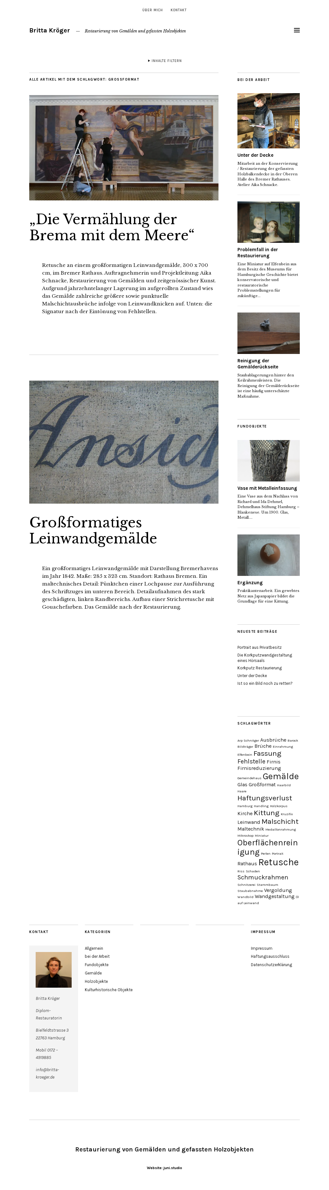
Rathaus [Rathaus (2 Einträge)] (247, 863)
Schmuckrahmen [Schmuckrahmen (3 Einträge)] (262, 877)
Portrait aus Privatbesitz (259, 647)
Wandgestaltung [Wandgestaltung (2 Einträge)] (275, 896)
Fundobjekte (97, 964)
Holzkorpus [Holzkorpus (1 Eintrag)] (279, 806)
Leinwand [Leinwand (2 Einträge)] (248, 822)
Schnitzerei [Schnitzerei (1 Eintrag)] (246, 885)
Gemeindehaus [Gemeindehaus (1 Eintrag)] (249, 778)
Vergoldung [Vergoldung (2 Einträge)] (278, 890)
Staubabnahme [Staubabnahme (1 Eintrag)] (250, 891)
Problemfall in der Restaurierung (257, 253)
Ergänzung (250, 583)
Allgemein (94, 948)
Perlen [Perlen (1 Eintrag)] (266, 853)
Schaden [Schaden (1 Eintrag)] (253, 871)
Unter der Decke (255, 155)
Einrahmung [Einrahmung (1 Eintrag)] (283, 747)
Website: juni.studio (164, 1168)
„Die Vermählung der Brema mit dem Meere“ (111, 227)
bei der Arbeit (97, 956)
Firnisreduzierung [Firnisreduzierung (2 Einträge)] (259, 768)
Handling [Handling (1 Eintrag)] (261, 806)
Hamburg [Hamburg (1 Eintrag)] (245, 806)
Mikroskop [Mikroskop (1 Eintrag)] (245, 835)
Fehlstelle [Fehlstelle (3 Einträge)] (251, 761)
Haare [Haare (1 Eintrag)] (241, 791)
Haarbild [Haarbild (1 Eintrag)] (284, 785)
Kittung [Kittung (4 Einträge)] (267, 812)
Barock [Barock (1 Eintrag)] (293, 740)
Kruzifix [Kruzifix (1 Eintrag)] (287, 814)
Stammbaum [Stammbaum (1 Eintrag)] (267, 885)
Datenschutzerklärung (271, 964)
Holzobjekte (96, 981)
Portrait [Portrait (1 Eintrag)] (277, 853)
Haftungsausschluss (270, 956)
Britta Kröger (49, 30)
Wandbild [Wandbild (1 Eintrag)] (245, 897)
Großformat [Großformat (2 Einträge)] (262, 784)
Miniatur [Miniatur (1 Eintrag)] (262, 835)
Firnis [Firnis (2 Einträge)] (273, 762)
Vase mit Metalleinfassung (267, 488)
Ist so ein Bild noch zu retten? (265, 683)
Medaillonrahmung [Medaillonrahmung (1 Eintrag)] (280, 829)
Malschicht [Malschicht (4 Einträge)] (280, 821)
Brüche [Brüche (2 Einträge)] (262, 746)
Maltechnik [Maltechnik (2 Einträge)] (250, 829)
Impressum (261, 948)
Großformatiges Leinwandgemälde (93, 530)
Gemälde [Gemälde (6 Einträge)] (281, 776)
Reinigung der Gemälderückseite (257, 364)
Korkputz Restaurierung (259, 668)
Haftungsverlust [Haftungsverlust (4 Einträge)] (264, 798)
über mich (152, 10)
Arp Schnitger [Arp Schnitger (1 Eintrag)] (248, 740)
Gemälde (93, 973)
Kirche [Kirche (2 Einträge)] (245, 813)
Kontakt (179, 10)
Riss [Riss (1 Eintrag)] (241, 871)
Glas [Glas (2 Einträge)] (242, 784)
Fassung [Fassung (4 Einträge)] (267, 753)
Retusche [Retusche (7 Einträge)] (278, 862)
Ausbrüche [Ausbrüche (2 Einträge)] (273, 740)
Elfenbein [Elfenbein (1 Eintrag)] (244, 755)
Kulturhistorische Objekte (109, 989)
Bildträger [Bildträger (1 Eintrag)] (245, 747)
